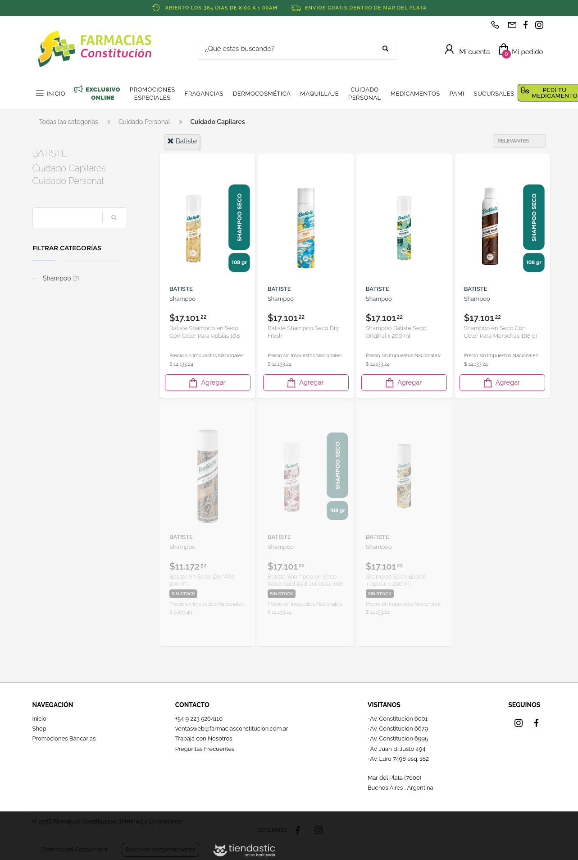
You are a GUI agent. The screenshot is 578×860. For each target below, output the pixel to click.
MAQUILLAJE (319, 93)
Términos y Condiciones (150, 821)
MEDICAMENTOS (415, 93)
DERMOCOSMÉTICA (262, 93)
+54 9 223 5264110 (199, 718)
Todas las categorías (68, 121)
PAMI (457, 93)
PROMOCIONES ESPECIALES (152, 93)
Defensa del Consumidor (74, 849)
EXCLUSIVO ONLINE (103, 93)
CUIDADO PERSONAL (364, 93)
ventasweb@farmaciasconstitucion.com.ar (231, 728)
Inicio (39, 718)
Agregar (206, 382)
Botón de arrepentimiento (160, 849)
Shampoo (60, 278)
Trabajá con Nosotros (203, 738)
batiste (182, 141)
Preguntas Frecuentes (205, 748)
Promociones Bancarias (64, 738)
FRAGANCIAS (204, 93)
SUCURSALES (494, 93)
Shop (39, 728)
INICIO (56, 93)
